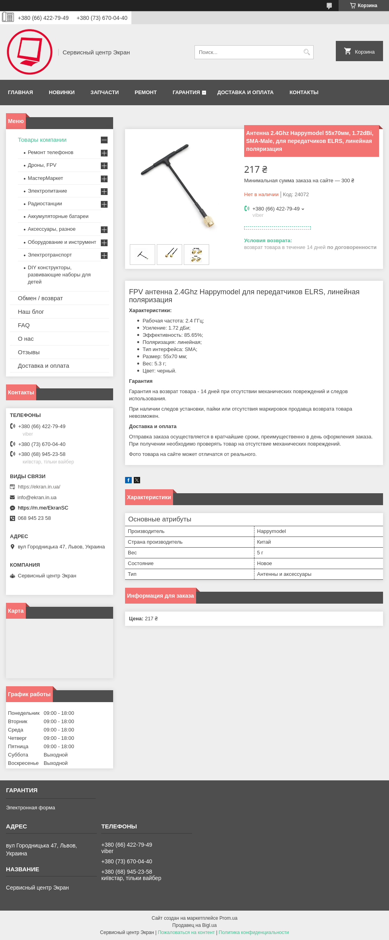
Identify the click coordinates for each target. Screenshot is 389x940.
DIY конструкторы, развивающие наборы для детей (59, 274)
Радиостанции (45, 204)
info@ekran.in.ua (36, 497)
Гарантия (186, 92)
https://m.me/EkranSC (43, 508)
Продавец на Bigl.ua (194, 925)
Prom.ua (228, 918)
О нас (26, 338)
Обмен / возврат (40, 298)
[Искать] (307, 52)
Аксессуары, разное (52, 229)
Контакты (303, 92)
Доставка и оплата (245, 92)
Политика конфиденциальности (254, 932)
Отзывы (29, 352)
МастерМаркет (45, 178)
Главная (20, 92)
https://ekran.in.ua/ (39, 487)
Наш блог (31, 311)
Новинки (62, 92)
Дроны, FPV (42, 165)
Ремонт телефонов (50, 152)
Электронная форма (30, 808)
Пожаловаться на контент (186, 932)
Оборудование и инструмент (62, 242)
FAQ (24, 325)
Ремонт (146, 92)
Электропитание (47, 191)
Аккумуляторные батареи (58, 216)
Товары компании (42, 139)
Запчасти (105, 92)
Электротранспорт (50, 255)
